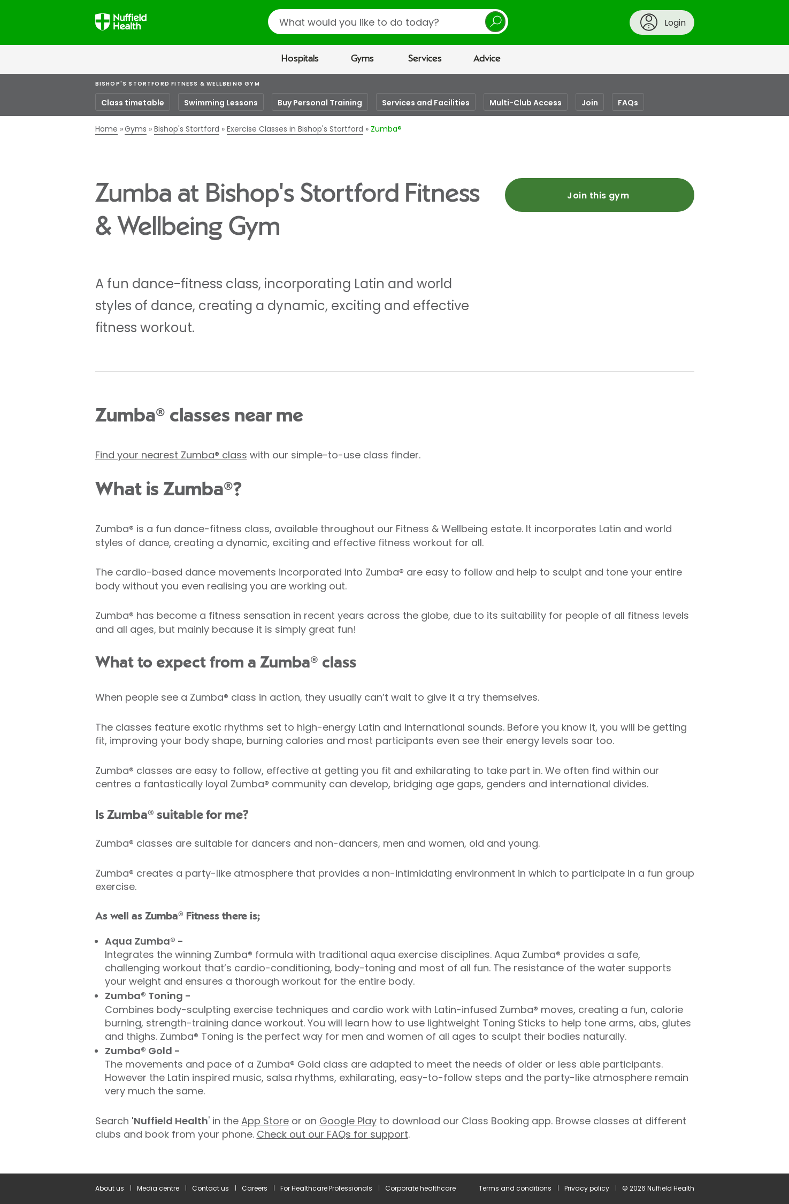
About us (109, 1188)
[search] (388, 21)
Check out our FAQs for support (332, 1134)
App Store (265, 1121)
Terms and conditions (515, 1188)
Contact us (210, 1188)
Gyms (362, 59)
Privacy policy (586, 1188)
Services (425, 59)
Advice (487, 59)
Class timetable (132, 102)
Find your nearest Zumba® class (171, 455)
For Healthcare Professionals (326, 1188)
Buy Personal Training (320, 102)
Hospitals (300, 59)
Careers (254, 1188)
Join (589, 102)
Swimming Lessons (221, 102)
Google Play (348, 1121)
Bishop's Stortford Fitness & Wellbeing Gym (177, 84)
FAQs (628, 102)
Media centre (158, 1188)
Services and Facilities (426, 102)
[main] (394, 624)
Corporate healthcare (420, 1188)
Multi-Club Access (525, 102)
